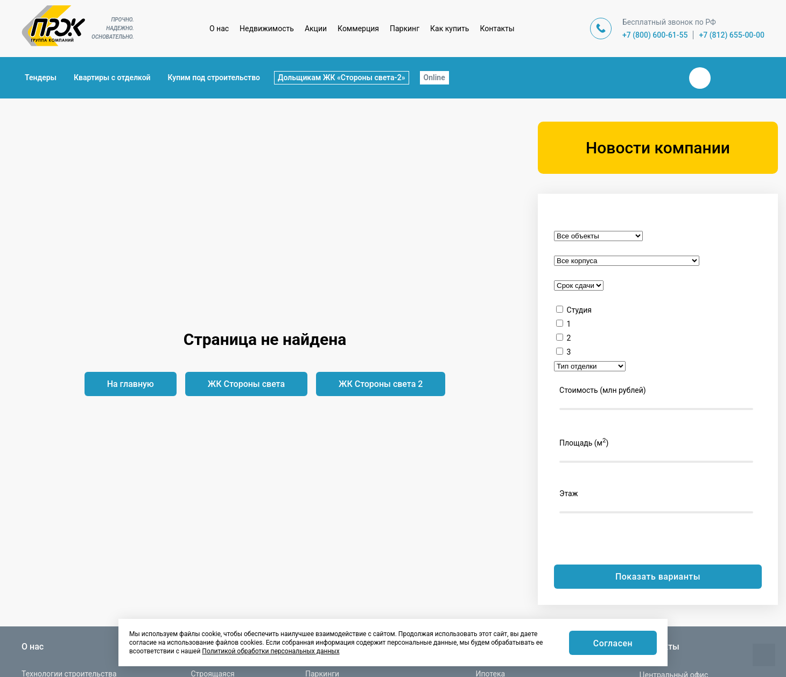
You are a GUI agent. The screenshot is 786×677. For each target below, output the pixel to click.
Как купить (449, 28)
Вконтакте (700, 78)
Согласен (613, 643)
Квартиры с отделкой (112, 77)
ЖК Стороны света (246, 384)
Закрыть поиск (665, 77)
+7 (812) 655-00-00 (731, 35)
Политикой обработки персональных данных (270, 651)
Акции (316, 28)
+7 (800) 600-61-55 (655, 35)
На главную (130, 384)
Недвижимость (267, 28)
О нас (219, 28)
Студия (579, 310)
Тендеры (41, 77)
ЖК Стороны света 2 (381, 384)
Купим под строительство (214, 77)
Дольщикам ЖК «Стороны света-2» (341, 77)
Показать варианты (657, 577)
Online (434, 77)
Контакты (497, 28)
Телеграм (725, 78)
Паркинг (404, 28)
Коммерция (358, 28)
